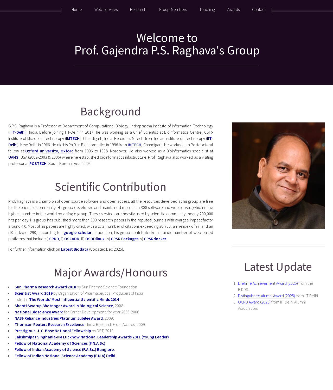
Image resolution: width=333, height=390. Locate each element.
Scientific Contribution (110, 186)
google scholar (77, 232)
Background (110, 111)
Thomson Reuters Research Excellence (49, 324)
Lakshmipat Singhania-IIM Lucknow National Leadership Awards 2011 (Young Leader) (92, 336)
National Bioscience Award (39, 311)
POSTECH (38, 163)
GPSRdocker (155, 238)
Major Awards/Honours (110, 272)
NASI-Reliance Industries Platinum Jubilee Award (59, 318)
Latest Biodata (74, 249)
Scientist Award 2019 (34, 293)
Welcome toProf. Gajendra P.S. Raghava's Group (167, 44)
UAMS (13, 157)
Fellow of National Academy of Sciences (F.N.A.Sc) (60, 343)
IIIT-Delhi (17, 132)
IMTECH (73, 138)
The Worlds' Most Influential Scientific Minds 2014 (74, 299)
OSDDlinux (95, 238)
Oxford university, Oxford (50, 150)
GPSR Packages (124, 238)
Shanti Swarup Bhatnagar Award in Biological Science (64, 305)
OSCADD (71, 238)
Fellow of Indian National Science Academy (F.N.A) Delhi (65, 355)
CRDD (54, 238)
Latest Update (278, 266)
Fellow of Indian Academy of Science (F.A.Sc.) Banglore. (65, 349)
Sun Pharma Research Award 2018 (45, 286)
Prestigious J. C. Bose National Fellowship (53, 330)
